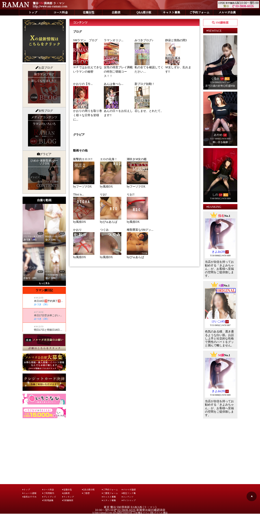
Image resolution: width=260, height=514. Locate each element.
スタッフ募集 (109, 500)
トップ (33, 12)
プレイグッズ (49, 496)
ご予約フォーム (199, 12)
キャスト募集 (171, 12)
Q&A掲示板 (143, 12)
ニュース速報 (29, 493)
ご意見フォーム (110, 493)
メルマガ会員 (227, 12)
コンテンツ (127, 496)
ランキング (68, 496)
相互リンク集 (129, 493)
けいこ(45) (218, 321)
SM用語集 (47, 500)
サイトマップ (129, 500)
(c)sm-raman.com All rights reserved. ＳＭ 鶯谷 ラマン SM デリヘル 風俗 (130, 512)
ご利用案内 (48, 493)
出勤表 (116, 12)
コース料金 (60, 12)
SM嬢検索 (67, 500)
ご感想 (86, 493)
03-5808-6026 (243, 6)
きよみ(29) (218, 251)
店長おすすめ (29, 496)
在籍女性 (88, 12)
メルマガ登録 (129, 489)
